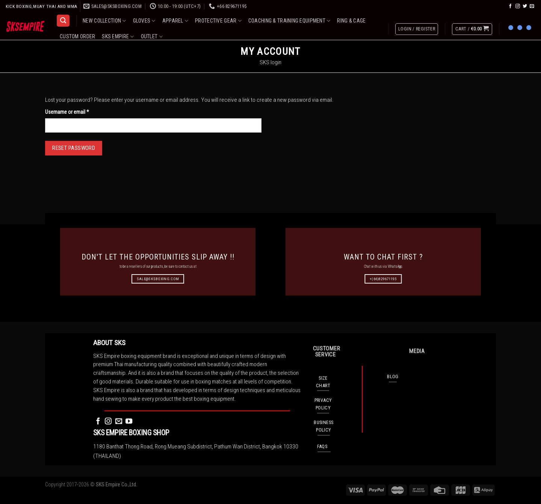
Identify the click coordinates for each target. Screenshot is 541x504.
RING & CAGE (351, 21)
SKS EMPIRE (118, 36)
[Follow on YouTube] (128, 422)
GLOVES (144, 20)
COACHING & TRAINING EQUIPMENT (289, 20)
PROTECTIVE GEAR (218, 20)
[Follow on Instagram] (517, 6)
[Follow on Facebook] (510, 6)
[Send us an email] (532, 6)
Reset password (73, 148)
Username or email (76, 111)
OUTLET (152, 36)
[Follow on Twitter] (525, 6)
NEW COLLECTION (104, 20)
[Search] (63, 21)
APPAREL (175, 20)
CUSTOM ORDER (77, 36)
